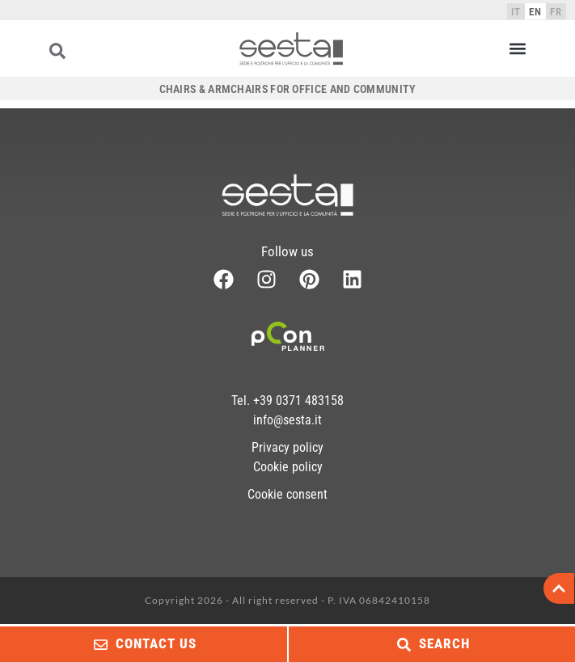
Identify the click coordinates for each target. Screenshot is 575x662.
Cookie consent (287, 494)
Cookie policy (288, 466)
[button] (517, 49)
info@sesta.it (287, 420)
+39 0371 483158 (298, 400)
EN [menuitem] (535, 12)
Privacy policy (287, 447)
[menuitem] (516, 11)
